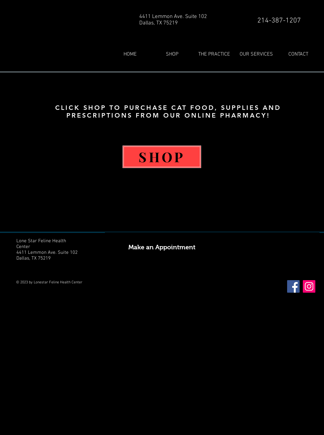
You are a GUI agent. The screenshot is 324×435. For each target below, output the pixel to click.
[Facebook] (293, 286)
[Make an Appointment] (212, 247)
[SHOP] (162, 157)
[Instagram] (309, 286)
